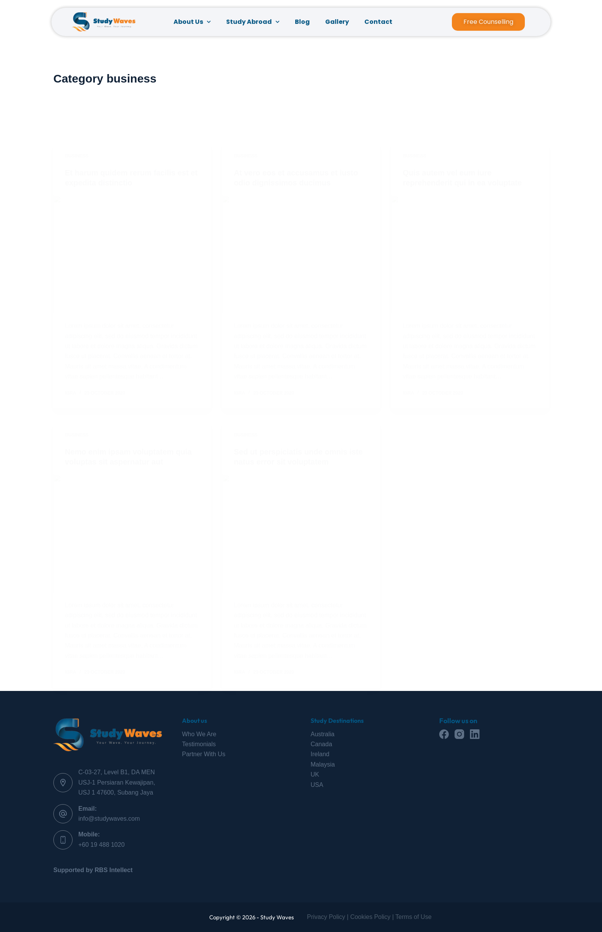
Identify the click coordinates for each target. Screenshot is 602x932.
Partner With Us (203, 754)
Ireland (320, 754)
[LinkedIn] (475, 734)
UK (315, 774)
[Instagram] (459, 734)
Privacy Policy (326, 917)
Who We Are (199, 734)
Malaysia (323, 764)
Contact (378, 23)
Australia (322, 734)
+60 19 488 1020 (101, 844)
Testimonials (199, 744)
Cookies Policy (370, 917)
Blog (302, 23)
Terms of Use (413, 917)
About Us (192, 24)
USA (317, 785)
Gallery (337, 23)
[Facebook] (444, 734)
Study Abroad (253, 24)
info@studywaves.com (109, 818)
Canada (321, 744)
